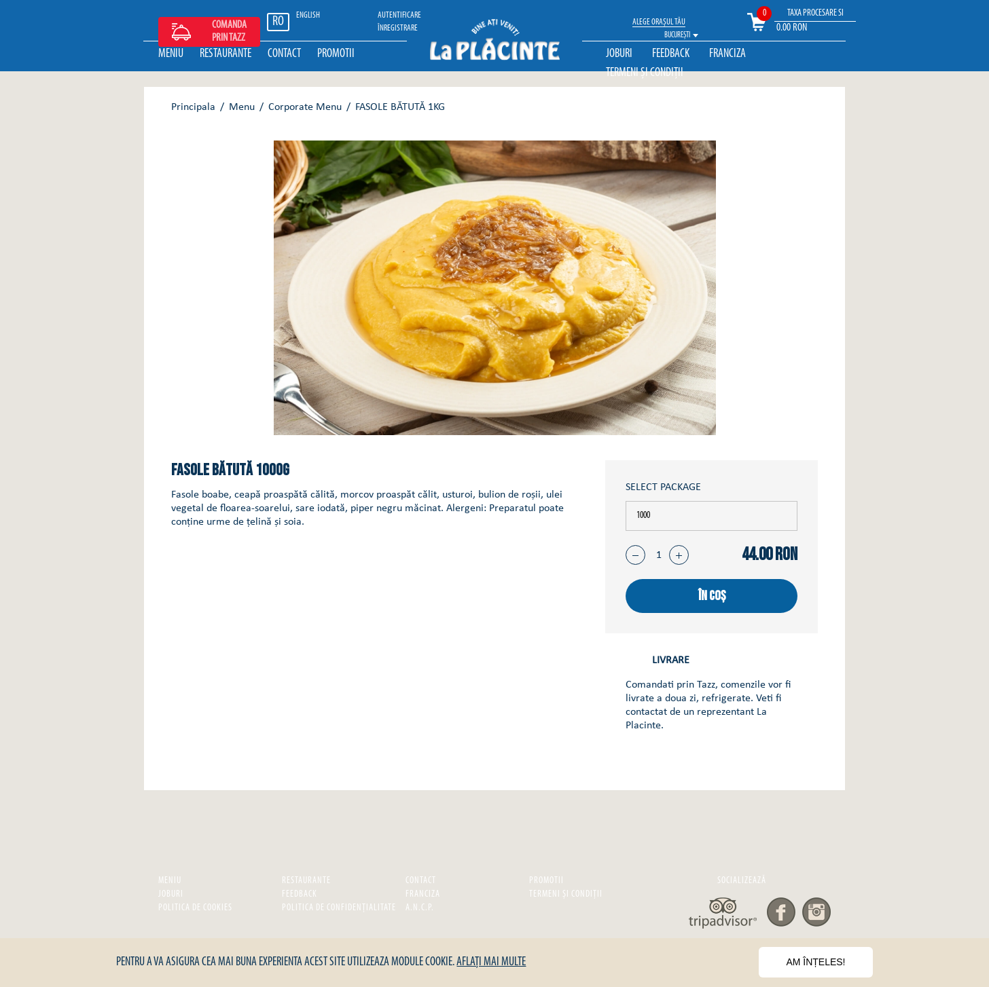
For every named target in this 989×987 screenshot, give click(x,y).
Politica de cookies (195, 908)
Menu (242, 107)
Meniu (170, 54)
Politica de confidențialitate (339, 908)
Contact (284, 54)
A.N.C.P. (420, 908)
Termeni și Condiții (644, 73)
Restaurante (225, 54)
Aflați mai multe (491, 962)
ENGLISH (308, 15)
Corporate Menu (305, 107)
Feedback (670, 54)
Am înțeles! (815, 961)
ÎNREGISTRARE (398, 28)
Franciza (727, 54)
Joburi (619, 54)
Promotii (336, 54)
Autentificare (399, 15)
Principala (193, 107)
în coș (711, 596)
